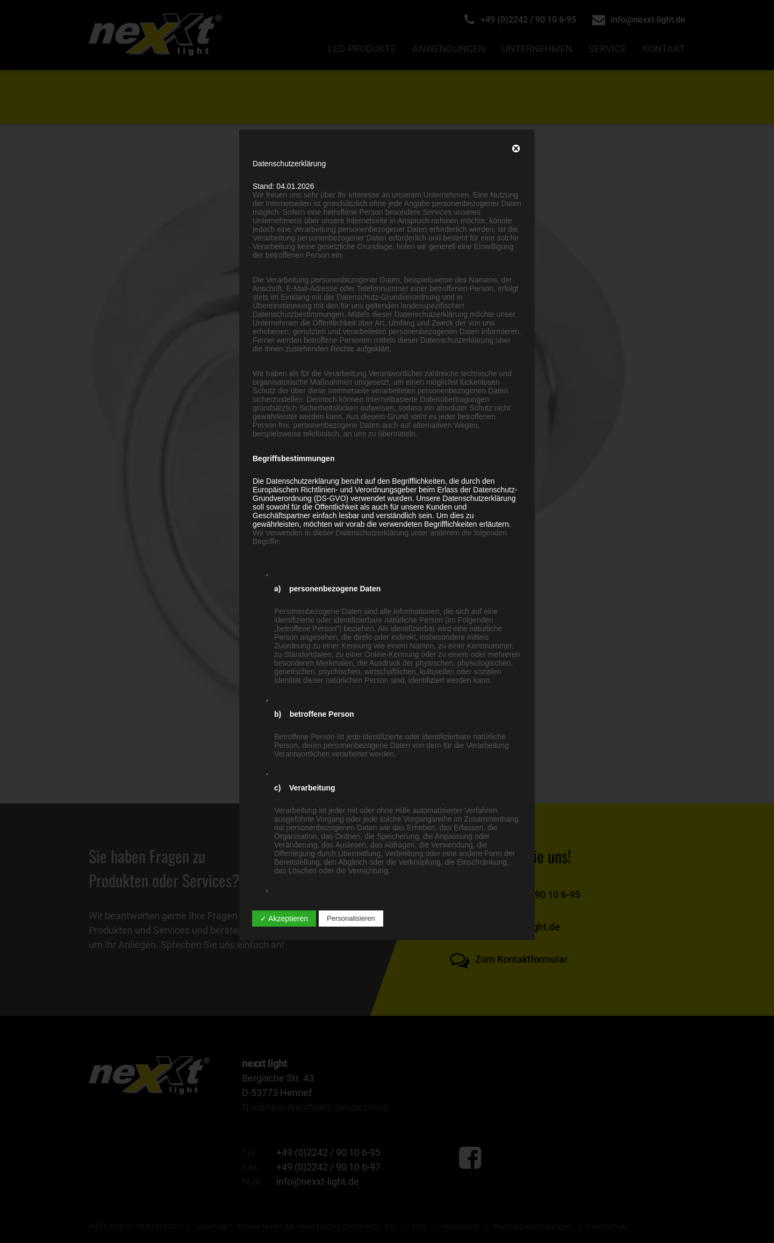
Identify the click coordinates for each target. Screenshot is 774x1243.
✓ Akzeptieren (284, 918)
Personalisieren (351, 918)
